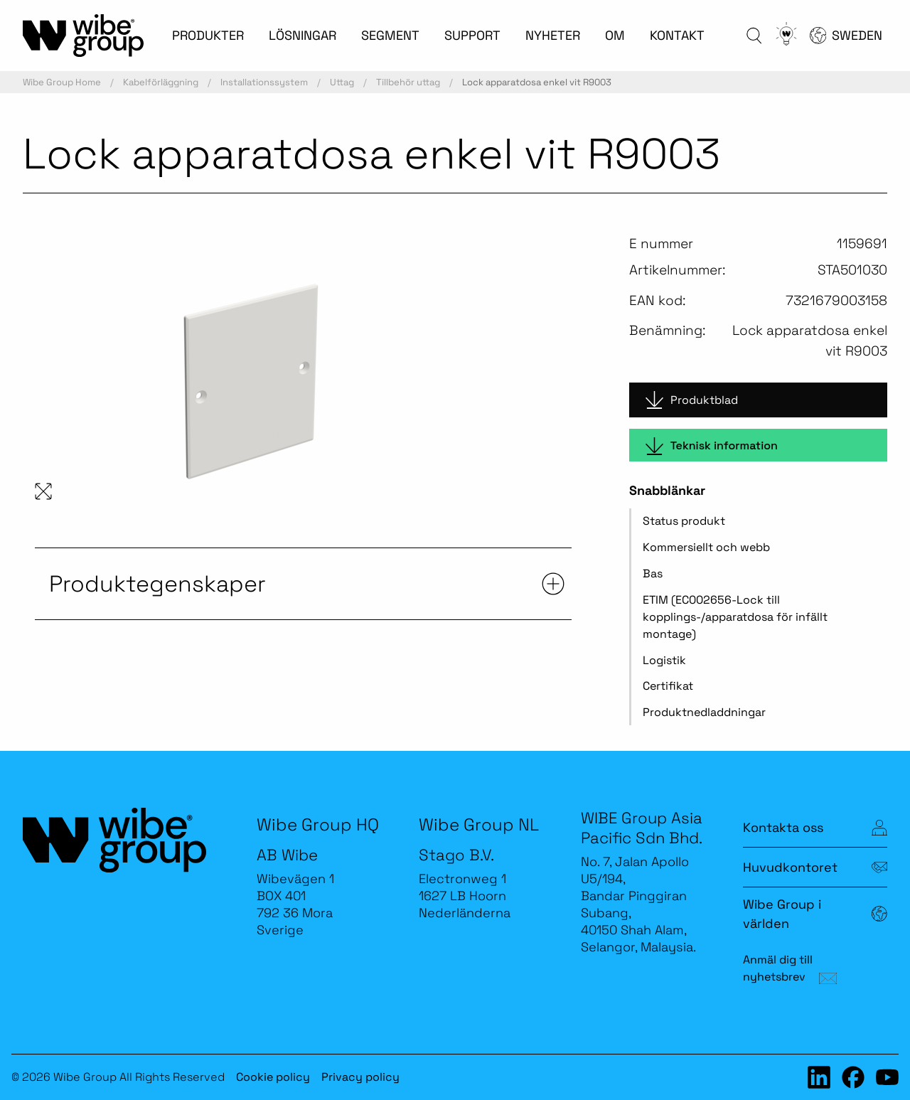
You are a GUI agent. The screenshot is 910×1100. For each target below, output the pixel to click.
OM (615, 35)
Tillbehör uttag (408, 82)
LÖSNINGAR (302, 35)
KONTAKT (677, 35)
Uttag (342, 82)
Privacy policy (360, 1076)
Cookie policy (273, 1076)
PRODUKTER (208, 35)
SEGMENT (390, 35)
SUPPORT (472, 35)
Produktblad (692, 400)
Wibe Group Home (62, 82)
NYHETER (552, 35)
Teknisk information (712, 446)
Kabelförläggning (160, 82)
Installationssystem (264, 82)
